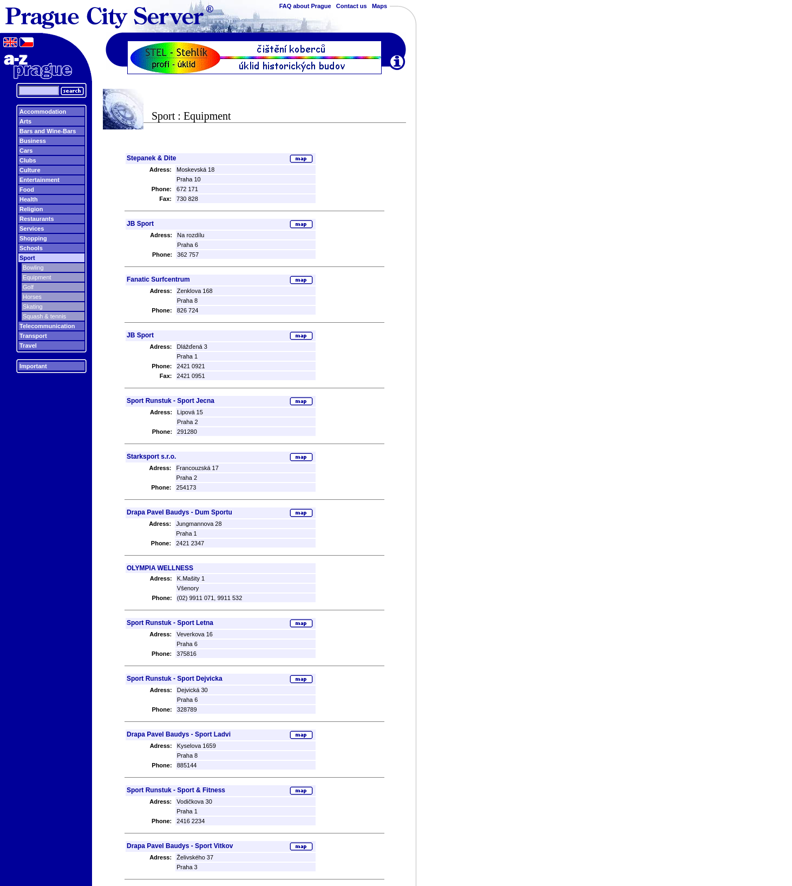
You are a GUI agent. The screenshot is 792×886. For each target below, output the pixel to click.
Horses (32, 297)
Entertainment (39, 180)
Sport (27, 258)
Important (33, 366)
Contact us (351, 6)
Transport (33, 336)
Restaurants (36, 219)
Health (28, 199)
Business (32, 141)
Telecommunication (47, 326)
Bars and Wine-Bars (47, 131)
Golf (28, 287)
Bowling (33, 267)
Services (31, 228)
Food (26, 189)
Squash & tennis (44, 316)
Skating (33, 306)
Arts (25, 121)
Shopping (33, 238)
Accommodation (42, 111)
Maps (379, 6)
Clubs (27, 160)
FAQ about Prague (305, 6)
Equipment (37, 277)
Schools (31, 248)
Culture (30, 170)
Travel (28, 345)
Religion (31, 209)
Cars (25, 150)
